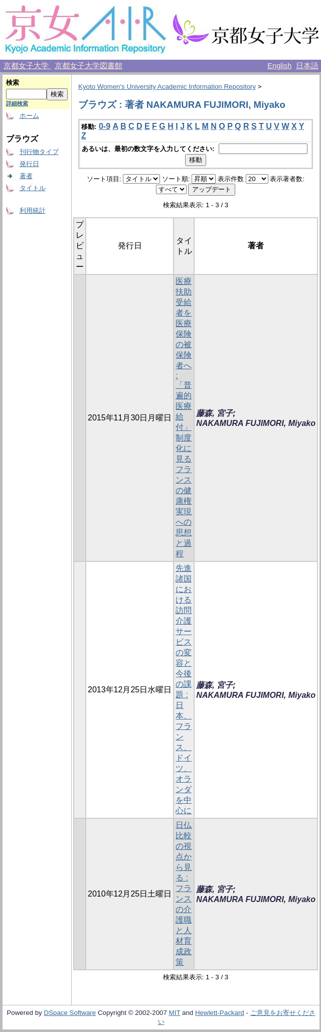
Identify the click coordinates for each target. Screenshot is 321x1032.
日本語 (307, 66)
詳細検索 (17, 103)
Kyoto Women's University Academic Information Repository (167, 86)
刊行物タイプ (39, 152)
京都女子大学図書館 (88, 66)
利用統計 (33, 210)
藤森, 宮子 (214, 413)
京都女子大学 (27, 66)
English (279, 66)
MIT (175, 1012)
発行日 (29, 164)
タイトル (33, 188)
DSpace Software (70, 1012)
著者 (26, 176)
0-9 (104, 126)
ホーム (29, 115)
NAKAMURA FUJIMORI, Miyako (255, 423)
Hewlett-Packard (219, 1012)
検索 (12, 82)
